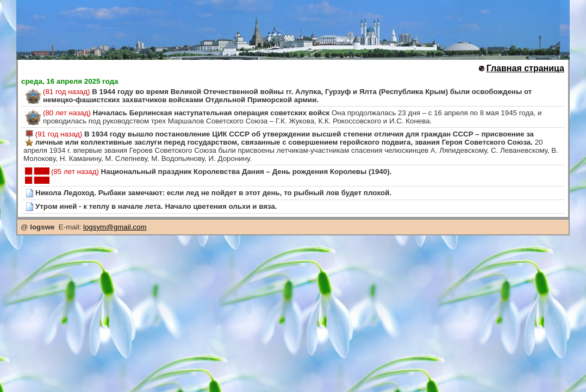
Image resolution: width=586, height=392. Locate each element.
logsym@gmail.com (114, 227)
